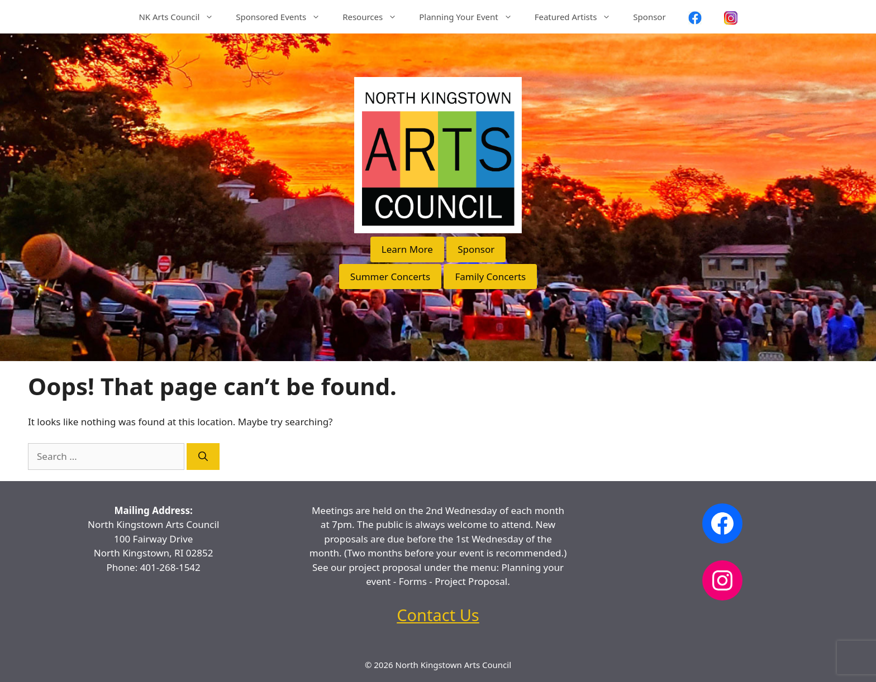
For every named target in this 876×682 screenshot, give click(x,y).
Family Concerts (490, 276)
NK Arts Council (182, 16)
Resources (375, 16)
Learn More (407, 249)
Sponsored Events (283, 16)
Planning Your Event (471, 16)
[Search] (203, 456)
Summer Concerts (390, 276)
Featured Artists (578, 16)
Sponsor (649, 16)
